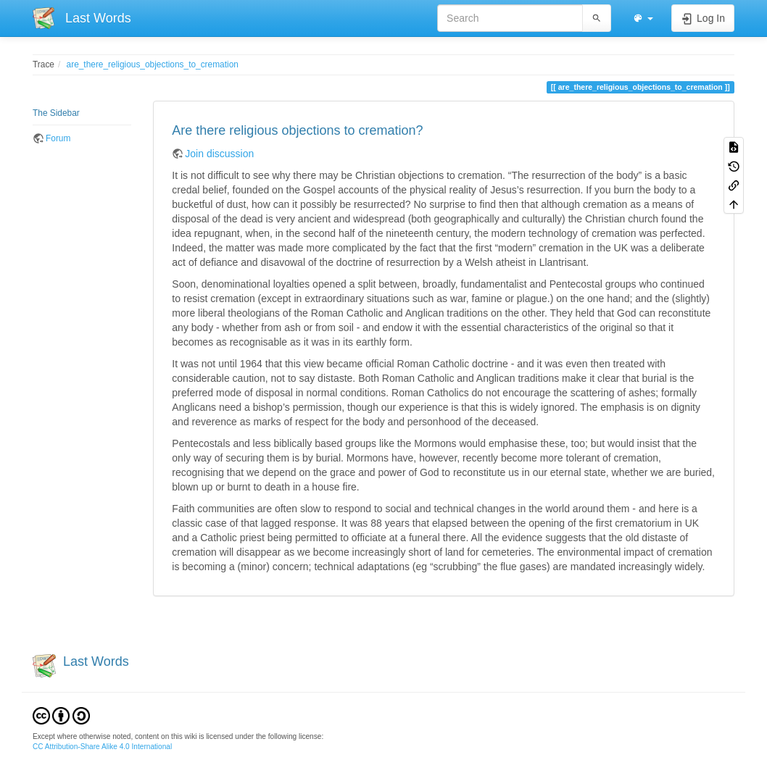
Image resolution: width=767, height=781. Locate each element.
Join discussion (219, 153)
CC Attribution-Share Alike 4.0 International (102, 747)
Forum (58, 138)
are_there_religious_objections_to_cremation (153, 64)
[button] (643, 18)
